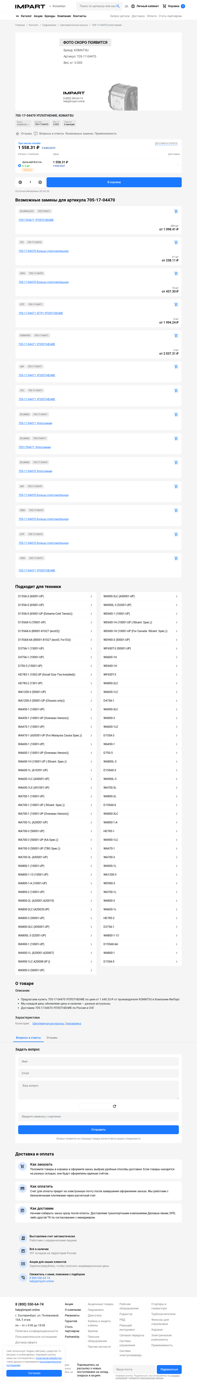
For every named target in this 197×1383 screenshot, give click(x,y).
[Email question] (98, 1073)
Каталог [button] (23, 16)
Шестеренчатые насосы (48, 1023)
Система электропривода (130, 1353)
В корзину (114, 182)
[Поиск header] (99, 6)
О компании (73, 1309)
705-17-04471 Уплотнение (35, 423)
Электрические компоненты (161, 1337)
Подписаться (169, 1369)
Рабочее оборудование (129, 1306)
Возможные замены (79, 133)
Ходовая (157, 1329)
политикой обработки (49, 1358)
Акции (38, 16)
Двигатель (95, 1315)
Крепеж (93, 1331)
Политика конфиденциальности (36, 1331)
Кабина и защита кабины (99, 1323)
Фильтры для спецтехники (160, 1322)
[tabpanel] (98, 1092)
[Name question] (98, 1061)
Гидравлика (73, 1023)
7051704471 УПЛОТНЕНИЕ (36, 220)
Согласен (34, 1373)
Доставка (138, 16)
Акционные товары (100, 1304)
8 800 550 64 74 (40, 1278)
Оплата (152, 16)
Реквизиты (72, 1315)
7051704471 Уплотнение (34, 447)
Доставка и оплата (166, 143)
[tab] (28, 1038)
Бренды (50, 16)
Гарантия (71, 1321)
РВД (122, 1319)
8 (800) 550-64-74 (29, 1304)
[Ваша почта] (134, 1369)
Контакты (79, 16)
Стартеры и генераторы (159, 1306)
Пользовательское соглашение (36, 1336)
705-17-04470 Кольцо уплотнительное (43, 251)
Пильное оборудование (97, 1339)
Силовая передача (131, 1335)
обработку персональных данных (146, 1378)
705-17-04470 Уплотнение (35, 471)
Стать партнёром (170, 16)
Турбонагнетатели (163, 1314)
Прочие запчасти (99, 1346)
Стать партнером (72, 1329)
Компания (64, 16)
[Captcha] (98, 1116)
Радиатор (125, 1314)
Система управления (127, 1343)
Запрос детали (120, 16)
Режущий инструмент (127, 1327)
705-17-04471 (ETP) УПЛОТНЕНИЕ (40, 313)
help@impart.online (42, 1281)
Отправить (98, 1129)
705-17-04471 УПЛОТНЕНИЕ (36, 344)
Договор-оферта (26, 1342)
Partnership (72, 1336)
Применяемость (106, 133)
